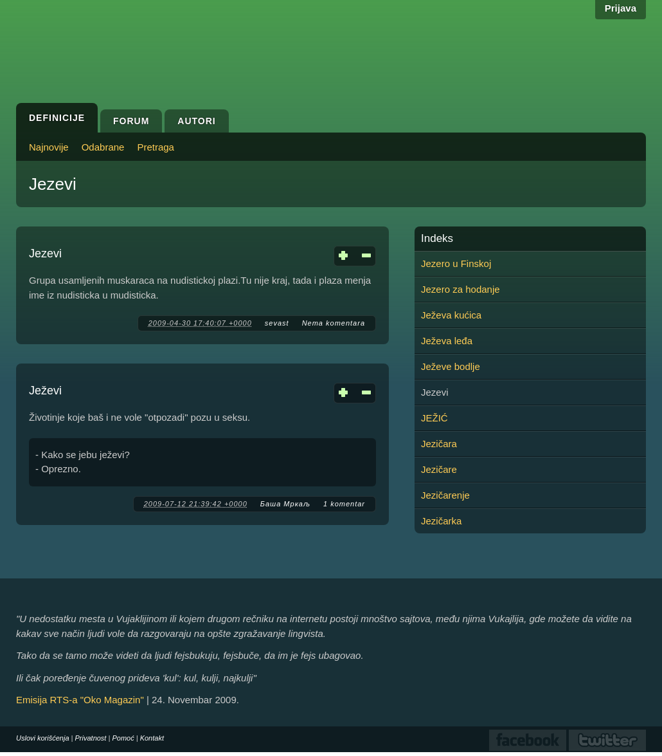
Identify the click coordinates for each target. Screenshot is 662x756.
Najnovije (49, 147)
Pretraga (155, 147)
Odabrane (103, 147)
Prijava (620, 8)
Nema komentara (333, 323)
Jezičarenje (445, 495)
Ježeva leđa (446, 340)
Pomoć (123, 738)
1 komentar (344, 504)
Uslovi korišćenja (42, 738)
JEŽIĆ (434, 417)
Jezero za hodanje (460, 289)
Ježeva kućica (451, 314)
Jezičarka (441, 520)
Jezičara (439, 443)
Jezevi (45, 253)
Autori (196, 121)
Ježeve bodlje (450, 366)
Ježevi (45, 390)
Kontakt (152, 738)
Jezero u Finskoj (456, 263)
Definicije (57, 118)
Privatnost (91, 738)
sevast (277, 323)
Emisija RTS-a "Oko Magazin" (80, 699)
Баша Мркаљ (285, 504)
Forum (131, 121)
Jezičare (439, 469)
